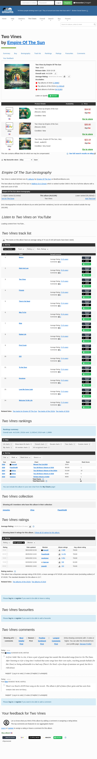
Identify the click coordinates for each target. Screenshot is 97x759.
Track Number (9, 249)
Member (31, 542)
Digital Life (22, 334)
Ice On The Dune (8, 199)
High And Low (23, 268)
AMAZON (47, 737)
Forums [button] (68, 19)
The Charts (32, 19)
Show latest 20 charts (23, 444)
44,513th (58, 89)
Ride (20, 323)
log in (11, 598)
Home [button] (4, 19)
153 (63, 566)
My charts (7, 447)
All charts (7, 444)
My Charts (47, 487)
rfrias (32, 510)
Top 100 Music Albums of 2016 (43, 467)
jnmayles (6, 510)
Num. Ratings (43, 249)
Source (37, 457)
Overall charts (41, 444)
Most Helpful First (21, 641)
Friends (21, 290)
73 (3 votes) (64, 391)
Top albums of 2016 (39, 582)
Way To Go (22, 312)
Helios (13, 470)
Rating (30, 249)
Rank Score (26, 457)
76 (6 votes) (64, 270)
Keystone (22, 378)
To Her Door (23, 367)
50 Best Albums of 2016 (41, 477)
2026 (3, 464)
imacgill (13, 464)
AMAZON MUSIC (86, 258)
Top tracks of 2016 (62, 411)
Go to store (87, 119)
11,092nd (60, 86)
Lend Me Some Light (26, 389)
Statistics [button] (21, 19)
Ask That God (90, 199)
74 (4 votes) (64, 336)
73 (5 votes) (64, 325)
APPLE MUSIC (86, 261)
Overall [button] (42, 19)
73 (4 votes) (64, 369)
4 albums (30, 179)
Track (21, 249)
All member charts (22, 447)
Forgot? (88, 3)
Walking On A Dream (39, 184)
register (18, 598)
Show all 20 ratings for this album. (47, 533)
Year (6, 457)
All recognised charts (41, 447)
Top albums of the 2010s (22, 582)
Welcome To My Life (25, 400)
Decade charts (56, 444)
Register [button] (68, 3)
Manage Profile (85, 644)
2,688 (63, 550)
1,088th (56, 83)
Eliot (6, 682)
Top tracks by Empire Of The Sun (25, 411)
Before (21, 257)
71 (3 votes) (64, 402)
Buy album (6, 733)
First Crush (23, 345)
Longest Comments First (56, 641)
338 (63, 562)
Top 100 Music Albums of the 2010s (45, 470)
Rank (14, 457)
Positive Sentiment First (42, 641)
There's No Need (24, 301)
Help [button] (12, 19)
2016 (3, 477)
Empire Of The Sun (26, 42)
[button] (55, 73)
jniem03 (44, 566)
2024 (3, 470)
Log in (3, 728)
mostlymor (44, 558)
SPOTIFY (53, 96)
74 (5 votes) (64, 259)
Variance (13, 477)
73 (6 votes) (64, 292)
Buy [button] (59, 19)
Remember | (79, 3)
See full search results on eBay (81, 153)
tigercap (46, 562)
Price (84, 104)
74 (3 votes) (64, 380)
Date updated (18, 542)
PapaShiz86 (14, 467)
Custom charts (84, 444)
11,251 (64, 554)
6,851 (63, 558)
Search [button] (50, 19)
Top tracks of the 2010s (46, 411)
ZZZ (20, 356)
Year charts (70, 444)
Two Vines (22, 279)
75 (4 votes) (64, 303)
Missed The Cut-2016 (40, 464)
